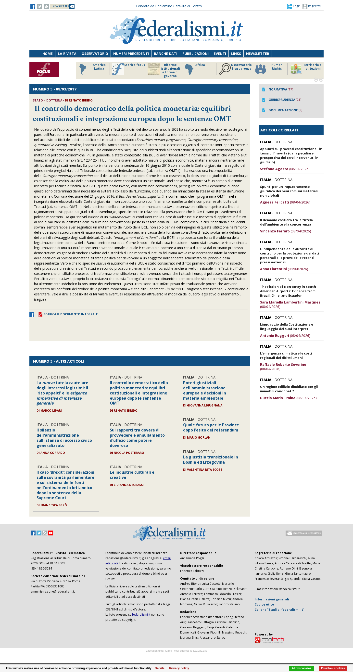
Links (236, 53)
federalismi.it (141, 614)
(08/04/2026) (285, 168)
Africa (194, 69)
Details (159, 668)
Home (47, 53)
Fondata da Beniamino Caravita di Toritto (169, 6)
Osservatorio (95, 53)
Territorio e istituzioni (306, 69)
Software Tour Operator (176, 656)
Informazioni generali (272, 599)
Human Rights (268, 69)
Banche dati (165, 53)
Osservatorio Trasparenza (235, 69)
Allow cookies (301, 668)
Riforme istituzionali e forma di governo (164, 70)
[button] (294, 6)
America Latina (91, 69)
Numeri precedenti (131, 53)
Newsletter (257, 53)
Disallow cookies (333, 668)
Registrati (312, 6)
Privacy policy (179, 668)
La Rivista (67, 53)
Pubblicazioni (195, 53)
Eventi (220, 53)
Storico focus (128, 69)
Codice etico (264, 604)
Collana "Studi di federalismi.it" (279, 610)
